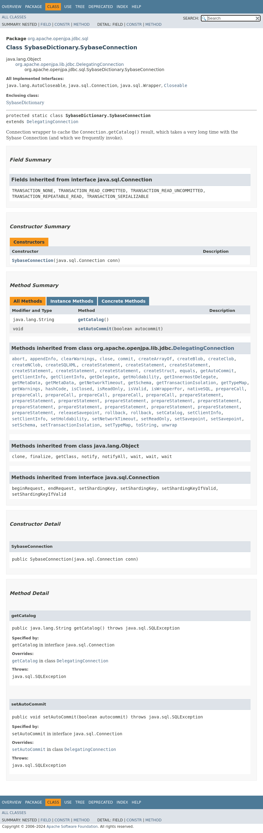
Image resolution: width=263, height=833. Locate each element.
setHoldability (69, 418)
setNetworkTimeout (114, 418)
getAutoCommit (217, 370)
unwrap (169, 424)
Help (136, 7)
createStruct (159, 370)
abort (18, 358)
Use (68, 7)
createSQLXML (61, 364)
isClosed (81, 388)
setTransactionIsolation (70, 424)
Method (81, 24)
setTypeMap (117, 424)
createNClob (26, 364)
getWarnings (26, 388)
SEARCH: (191, 18)
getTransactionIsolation (186, 382)
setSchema (23, 424)
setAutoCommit (95, 328)
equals (187, 370)
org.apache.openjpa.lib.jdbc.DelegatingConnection (69, 64)
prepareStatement (200, 394)
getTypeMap (234, 382)
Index (122, 7)
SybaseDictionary (25, 102)
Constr (62, 24)
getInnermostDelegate (190, 376)
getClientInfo (29, 376)
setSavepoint (190, 418)
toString (146, 424)
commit (125, 358)
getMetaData (26, 382)
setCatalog (169, 412)
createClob (221, 358)
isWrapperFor (166, 388)
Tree (80, 7)
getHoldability (141, 376)
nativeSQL (199, 388)
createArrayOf (155, 358)
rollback (115, 412)
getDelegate (103, 376)
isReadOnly (110, 388)
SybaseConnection (32, 260)
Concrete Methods (124, 301)
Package (33, 7)
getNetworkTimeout (101, 382)
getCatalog (91, 319)
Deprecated (100, 7)
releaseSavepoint (79, 412)
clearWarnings (78, 358)
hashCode (56, 388)
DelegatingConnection (52, 121)
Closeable (175, 85)
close (106, 358)
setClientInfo (204, 412)
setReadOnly (155, 418)
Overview (11, 7)
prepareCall (230, 388)
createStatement (101, 364)
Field (45, 24)
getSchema (139, 382)
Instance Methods (71, 301)
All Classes (14, 17)
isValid (137, 388)
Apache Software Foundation (72, 826)
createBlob (190, 358)
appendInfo (43, 358)
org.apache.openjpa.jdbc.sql (58, 38)
